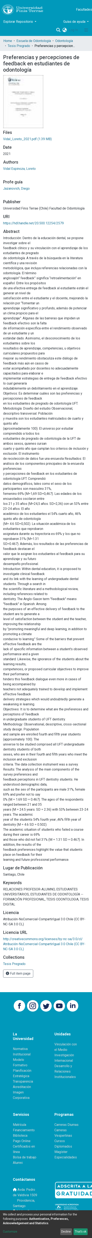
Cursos (59, 1141)
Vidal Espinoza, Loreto (19, 169)
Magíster (60, 1152)
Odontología (64, 41)
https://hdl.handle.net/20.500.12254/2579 (33, 223)
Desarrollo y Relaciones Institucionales (65, 1071)
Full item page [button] (18, 973)
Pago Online (22, 1141)
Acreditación (22, 1087)
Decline (66, 1231)
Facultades (84, 9)
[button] (64, 30)
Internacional (63, 1061)
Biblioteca (20, 1136)
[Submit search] (58, 30)
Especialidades (65, 1157)
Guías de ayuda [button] (74, 22)
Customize (10, 1231)
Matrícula (19, 1125)
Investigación (64, 1055)
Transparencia (23, 1081)
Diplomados (63, 1146)
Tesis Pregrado (19, 46)
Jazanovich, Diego (16, 188)
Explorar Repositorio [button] (18, 22)
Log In (74, 30)
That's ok (80, 1231)
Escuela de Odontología (33, 41)
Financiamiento (24, 1130)
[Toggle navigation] (86, 30)
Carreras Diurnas (66, 1125)
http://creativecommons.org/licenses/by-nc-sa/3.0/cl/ (43, 939)
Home (7, 41)
